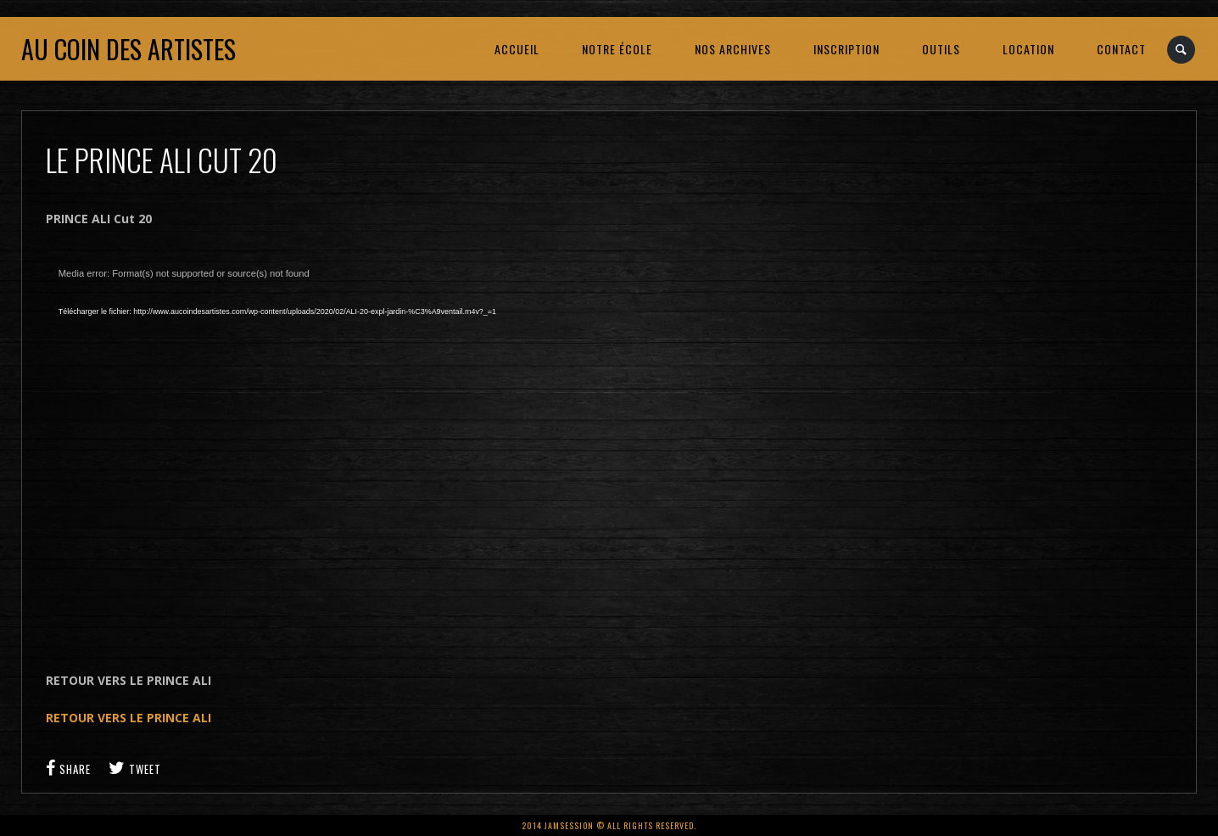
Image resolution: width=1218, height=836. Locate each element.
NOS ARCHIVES (733, 49)
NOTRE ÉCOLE (617, 49)
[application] (317, 450)
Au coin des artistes (128, 49)
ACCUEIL (516, 49)
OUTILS (941, 49)
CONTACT (1121, 49)
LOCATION (1028, 49)
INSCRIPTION (846, 49)
